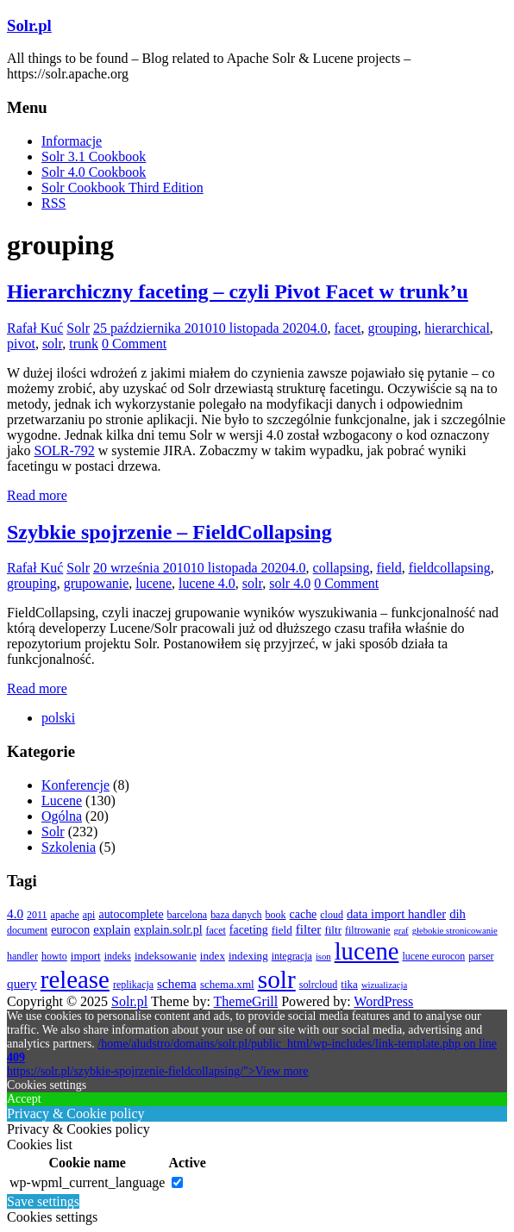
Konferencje (75, 785)
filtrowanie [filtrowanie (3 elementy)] (368, 930)
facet (347, 328)
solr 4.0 (289, 583)
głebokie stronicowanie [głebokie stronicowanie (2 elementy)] (455, 930)
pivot (21, 343)
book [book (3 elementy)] (276, 915)
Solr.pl (29, 25)
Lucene (61, 800)
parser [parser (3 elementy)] (480, 956)
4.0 (318, 328)
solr (52, 343)
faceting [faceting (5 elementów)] (248, 929)
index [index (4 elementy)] (212, 955)
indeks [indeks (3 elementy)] (117, 956)
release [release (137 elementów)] (75, 979)
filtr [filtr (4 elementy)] (333, 929)
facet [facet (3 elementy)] (216, 930)
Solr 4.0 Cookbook (93, 172)
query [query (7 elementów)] (22, 983)
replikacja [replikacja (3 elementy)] (133, 985)
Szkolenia (68, 847)
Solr (78, 328)
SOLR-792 (64, 450)
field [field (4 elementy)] (282, 929)
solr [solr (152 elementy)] (277, 979)
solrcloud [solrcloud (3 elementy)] (318, 985)
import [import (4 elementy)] (86, 955)
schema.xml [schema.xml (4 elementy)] (227, 984)
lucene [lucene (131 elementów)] (367, 951)
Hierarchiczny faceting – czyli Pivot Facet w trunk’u (237, 291)
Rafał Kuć (35, 328)
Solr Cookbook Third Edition (122, 187)
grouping (393, 328)
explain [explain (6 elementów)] (111, 929)
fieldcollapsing (450, 567)
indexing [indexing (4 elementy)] (248, 955)
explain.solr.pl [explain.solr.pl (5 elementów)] (168, 929)
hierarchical (457, 328)
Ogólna (61, 816)
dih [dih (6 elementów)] (457, 914)
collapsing (341, 567)
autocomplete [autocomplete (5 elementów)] (130, 914)
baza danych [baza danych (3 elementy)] (235, 915)
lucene (153, 583)
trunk (83, 343)
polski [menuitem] (58, 717)
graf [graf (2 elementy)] (401, 930)
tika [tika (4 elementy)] (349, 984)
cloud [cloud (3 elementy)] (331, 915)
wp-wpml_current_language (87, 1182)
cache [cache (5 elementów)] (303, 914)
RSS (53, 203)
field (388, 567)
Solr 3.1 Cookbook (93, 156)
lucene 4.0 (207, 583)
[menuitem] (58, 717)
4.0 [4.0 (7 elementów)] (15, 913)
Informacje (71, 141)
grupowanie (96, 583)
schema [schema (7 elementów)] (177, 983)
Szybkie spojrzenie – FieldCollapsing (169, 532)
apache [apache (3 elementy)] (65, 915)
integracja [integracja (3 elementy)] (292, 956)
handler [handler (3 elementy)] (22, 956)
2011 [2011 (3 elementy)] (37, 915)
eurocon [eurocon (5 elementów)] (70, 929)
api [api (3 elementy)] (89, 915)
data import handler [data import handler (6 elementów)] (396, 914)
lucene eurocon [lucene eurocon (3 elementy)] (433, 956)
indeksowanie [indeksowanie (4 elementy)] (166, 955)
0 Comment (134, 343)
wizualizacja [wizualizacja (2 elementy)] (384, 985)
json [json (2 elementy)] (323, 956)
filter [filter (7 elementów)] (309, 929)
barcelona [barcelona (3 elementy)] (187, 915)
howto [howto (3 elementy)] (54, 956)
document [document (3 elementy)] (27, 930)
